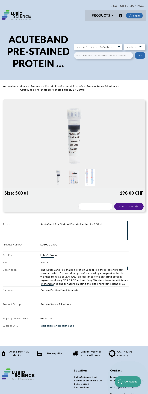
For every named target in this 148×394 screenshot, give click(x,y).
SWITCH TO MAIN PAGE (127, 5)
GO (140, 55)
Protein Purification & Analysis (64, 86)
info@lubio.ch (119, 357)
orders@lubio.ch (121, 367)
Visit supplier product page (57, 295)
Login (134, 15)
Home (23, 86)
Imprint (65, 381)
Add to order (128, 206)
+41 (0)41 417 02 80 (122, 346)
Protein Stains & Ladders (102, 86)
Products (101, 15)
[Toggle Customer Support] (128, 381)
